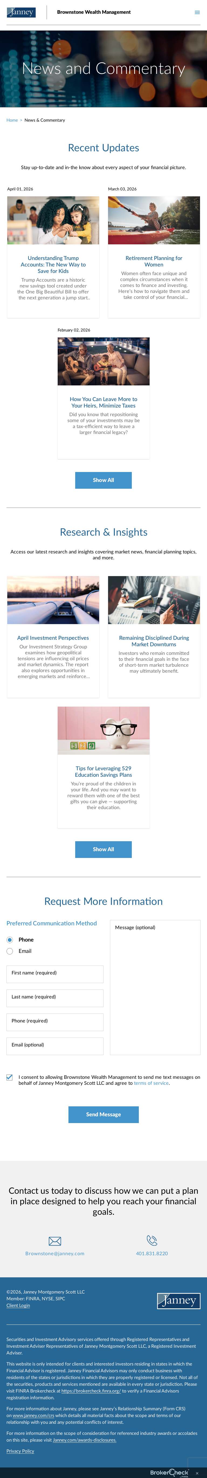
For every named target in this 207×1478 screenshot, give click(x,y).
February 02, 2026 (74, 330)
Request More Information (103, 902)
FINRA (33, 1298)
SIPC (60, 1298)
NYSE (47, 1298)
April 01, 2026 (20, 189)
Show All (103, 480)
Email (25, 951)
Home (12, 120)
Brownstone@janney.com (55, 1253)
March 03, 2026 (122, 189)
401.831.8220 (152, 1253)
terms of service (151, 1083)
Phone (26, 940)
